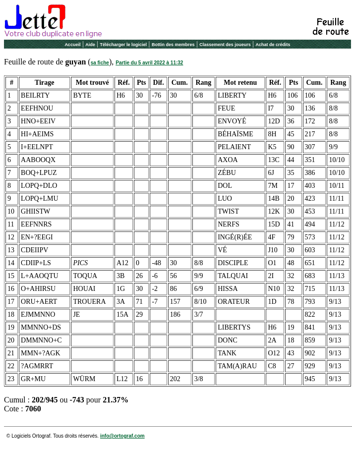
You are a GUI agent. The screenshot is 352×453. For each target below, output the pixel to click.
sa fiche (100, 62)
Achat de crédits (273, 44)
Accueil (72, 44)
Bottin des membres (173, 44)
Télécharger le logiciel (123, 44)
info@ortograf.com (122, 436)
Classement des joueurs (225, 44)
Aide (90, 44)
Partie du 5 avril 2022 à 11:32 (149, 62)
